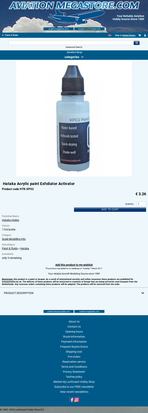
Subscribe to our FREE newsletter (74, 386)
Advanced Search (74, 47)
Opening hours (74, 331)
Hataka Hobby (10, 220)
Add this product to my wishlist (74, 264)
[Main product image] (74, 175)
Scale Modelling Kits (14, 239)
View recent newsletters (74, 391)
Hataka (24, 248)
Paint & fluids (10, 248)
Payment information (74, 341)
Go (137, 43)
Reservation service (74, 361)
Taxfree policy (74, 376)
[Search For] (71, 43)
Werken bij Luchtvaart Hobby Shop (74, 381)
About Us (74, 321)
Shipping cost (74, 351)
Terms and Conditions (74, 366)
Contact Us (74, 326)
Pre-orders (74, 356)
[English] (109, 35)
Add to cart (110, 209)
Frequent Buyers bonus (74, 346)
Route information (74, 336)
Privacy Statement (74, 371)
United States (128, 35)
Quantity (129, 204)
